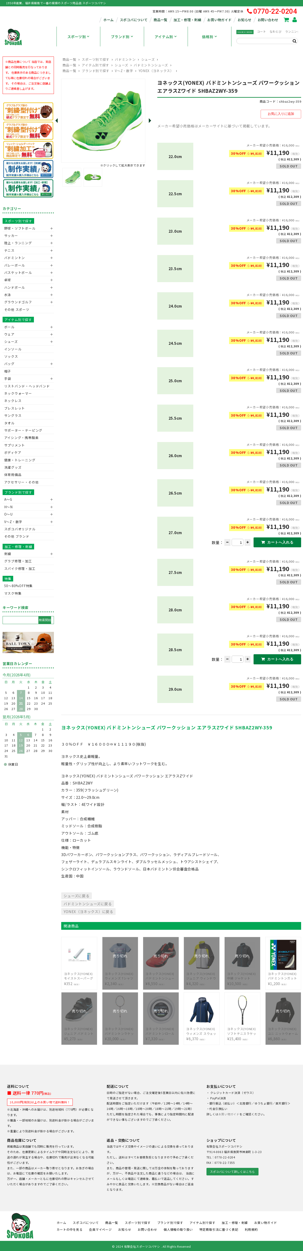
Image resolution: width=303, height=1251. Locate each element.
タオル (9, 423)
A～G (8, 499)
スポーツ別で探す (95, 59)
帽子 (7, 371)
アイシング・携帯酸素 (21, 437)
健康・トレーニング (20, 460)
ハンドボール (14, 287)
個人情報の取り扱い (178, 1228)
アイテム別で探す (95, 65)
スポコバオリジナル (20, 529)
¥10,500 (242, 975)
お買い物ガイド (219, 19)
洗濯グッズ (13, 467)
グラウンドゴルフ (18, 302)
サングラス (13, 415)
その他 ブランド (16, 536)
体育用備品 (13, 474)
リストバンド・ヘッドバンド (25, 386)
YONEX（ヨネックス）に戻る (88, 910)
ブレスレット (14, 408)
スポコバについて (134, 19)
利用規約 (251, 1228)
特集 (8, 578)
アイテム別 (164, 36)
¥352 (79, 975)
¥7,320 (160, 1030)
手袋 (7, 378)
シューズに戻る (76, 894)
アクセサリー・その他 (21, 482)
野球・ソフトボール (20, 228)
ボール (9, 327)
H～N (8, 506)
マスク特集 (13, 593)
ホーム (108, 19)
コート (261, 31)
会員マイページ (100, 1228)
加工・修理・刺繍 (187, 19)
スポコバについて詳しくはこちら (232, 1170)
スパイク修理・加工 (20, 568)
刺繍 (7, 553)
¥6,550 (160, 975)
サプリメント (14, 445)
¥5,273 (79, 1030)
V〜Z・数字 (124, 70)
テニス (9, 250)
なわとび (276, 31)
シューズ (148, 59)
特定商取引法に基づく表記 (218, 1228)
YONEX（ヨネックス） (156, 70)
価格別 (207, 36)
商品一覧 (160, 19)
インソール (13, 349)
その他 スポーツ (16, 309)
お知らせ (244, 19)
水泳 (7, 294)
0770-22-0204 (272, 11)
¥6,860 (283, 1030)
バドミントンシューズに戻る (88, 902)
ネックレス (13, 400)
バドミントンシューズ (151, 65)
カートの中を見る (70, 1228)
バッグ (9, 363)
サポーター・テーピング (23, 430)
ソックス (11, 356)
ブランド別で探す (95, 70)
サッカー (11, 235)
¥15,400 (242, 1030)
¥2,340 (120, 975)
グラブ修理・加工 (18, 561)
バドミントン (125, 59)
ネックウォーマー (18, 393)
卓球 (7, 279)
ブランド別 (120, 36)
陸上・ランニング (18, 242)
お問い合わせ (268, 19)
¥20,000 (120, 1030)
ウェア (9, 334)
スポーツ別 (76, 36)
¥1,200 (283, 975)
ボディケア (12, 452)
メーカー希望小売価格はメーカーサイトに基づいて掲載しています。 (214, 124)
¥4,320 (201, 975)
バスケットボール (18, 272)
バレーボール (14, 265)
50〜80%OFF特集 (18, 585)
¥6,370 (201, 1030)
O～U (8, 514)
